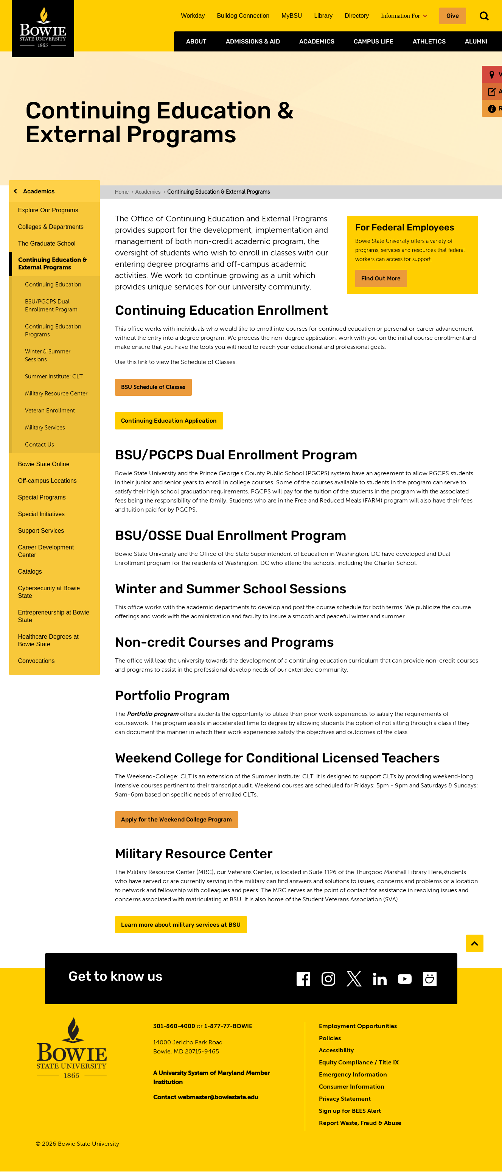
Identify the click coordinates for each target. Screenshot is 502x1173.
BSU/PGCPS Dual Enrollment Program (51, 306)
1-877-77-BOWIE (228, 1028)
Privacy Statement (345, 1100)
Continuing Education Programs (53, 331)
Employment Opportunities (358, 1028)
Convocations (36, 661)
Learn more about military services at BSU (183, 925)
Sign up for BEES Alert (350, 1112)
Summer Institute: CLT (54, 377)
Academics (316, 41)
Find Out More (382, 278)
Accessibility (336, 1052)
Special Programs (42, 497)
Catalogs (30, 571)
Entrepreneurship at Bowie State (54, 616)
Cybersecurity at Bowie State (49, 592)
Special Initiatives (41, 514)
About (196, 41)
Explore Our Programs (48, 210)
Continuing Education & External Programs (52, 264)
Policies (330, 1040)
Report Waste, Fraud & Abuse (360, 1125)
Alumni (476, 41)
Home (124, 192)
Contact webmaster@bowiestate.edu (205, 1099)
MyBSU (291, 15)
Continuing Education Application (170, 421)
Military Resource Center (56, 394)
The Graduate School (47, 243)
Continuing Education (53, 285)
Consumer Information (351, 1088)
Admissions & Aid (253, 41)
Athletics (429, 41)
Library (323, 15)
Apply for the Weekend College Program (179, 820)
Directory (357, 15)
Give (452, 15)
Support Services (41, 530)
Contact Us (39, 445)
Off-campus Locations (47, 481)
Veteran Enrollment (50, 411)
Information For (404, 15)
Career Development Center (46, 551)
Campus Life (373, 41)
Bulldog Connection (243, 15)
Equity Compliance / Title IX (359, 1064)
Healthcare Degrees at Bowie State (48, 640)
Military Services (45, 428)
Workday (193, 15)
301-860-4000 (174, 1028)
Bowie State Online (44, 464)
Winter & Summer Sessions (47, 355)
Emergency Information (353, 1076)
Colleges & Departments (51, 227)
